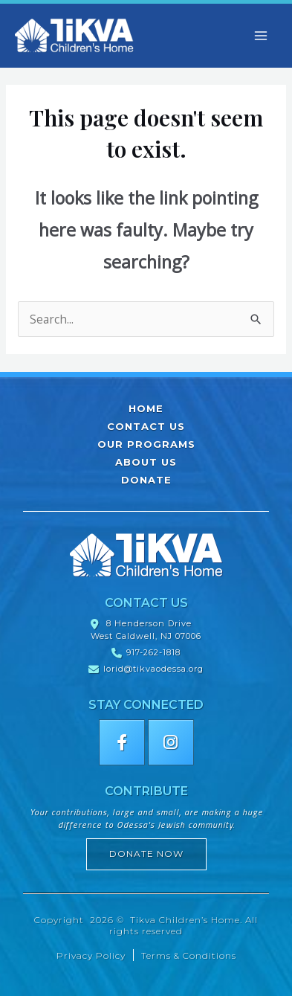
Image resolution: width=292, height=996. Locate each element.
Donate (146, 480)
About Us (146, 462)
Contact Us (146, 426)
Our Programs (146, 444)
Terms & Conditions (188, 955)
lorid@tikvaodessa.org (153, 669)
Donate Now (146, 853)
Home (146, 408)
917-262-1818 (153, 652)
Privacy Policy (91, 955)
